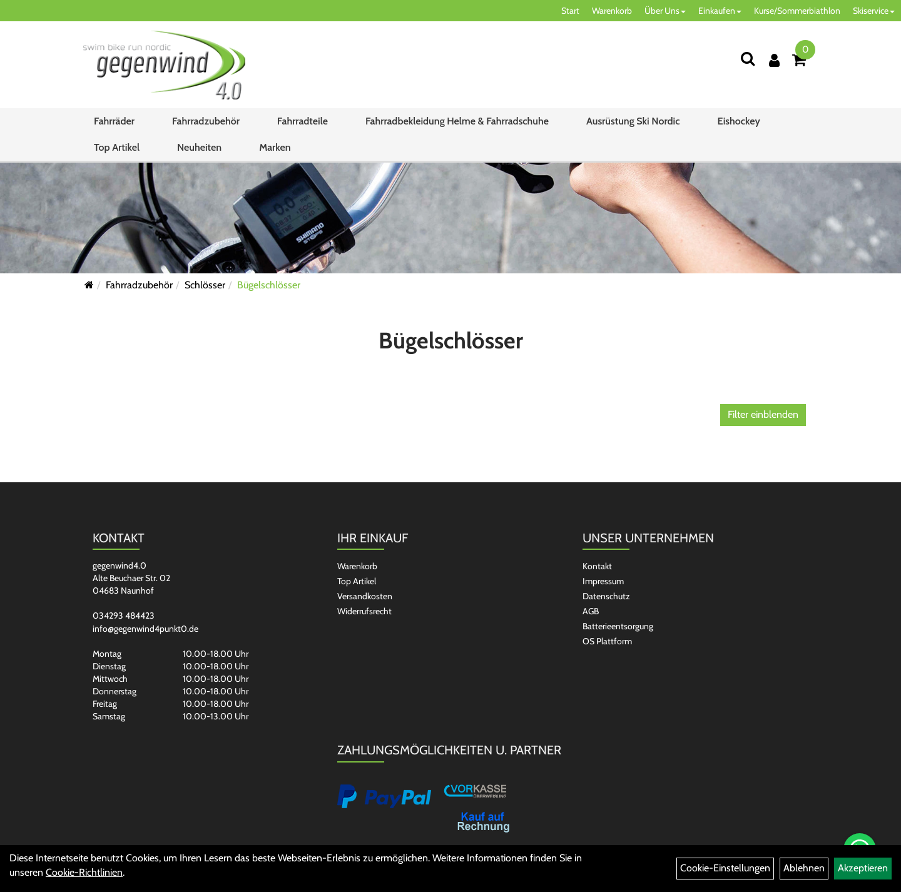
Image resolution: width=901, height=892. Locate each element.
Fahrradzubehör (206, 121)
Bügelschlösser (268, 285)
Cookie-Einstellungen (725, 868)
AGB (591, 611)
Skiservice (874, 10)
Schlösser (205, 285)
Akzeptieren (863, 868)
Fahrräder (114, 121)
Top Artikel (117, 147)
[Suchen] (748, 58)
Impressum (603, 581)
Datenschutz (606, 596)
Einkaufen (719, 10)
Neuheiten (199, 147)
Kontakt (597, 566)
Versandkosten (364, 596)
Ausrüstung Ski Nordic (633, 121)
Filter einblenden (763, 414)
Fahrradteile (302, 121)
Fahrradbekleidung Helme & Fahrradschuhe (457, 121)
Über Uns (665, 10)
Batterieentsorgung (618, 626)
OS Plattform (607, 641)
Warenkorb (612, 10)
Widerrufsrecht (364, 611)
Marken (274, 147)
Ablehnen (804, 868)
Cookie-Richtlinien (84, 872)
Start (570, 10)
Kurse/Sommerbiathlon (797, 10)
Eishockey (738, 121)
